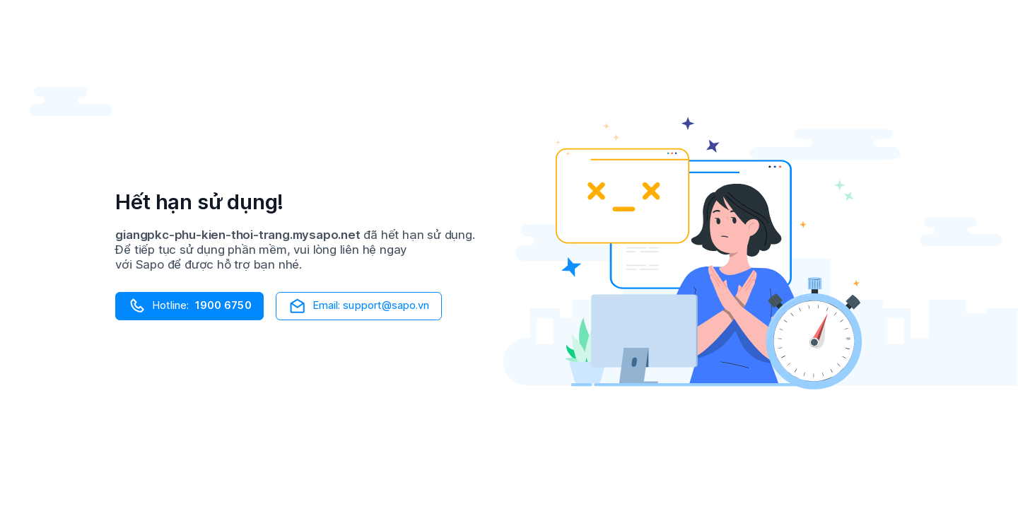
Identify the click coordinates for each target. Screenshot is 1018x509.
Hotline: (189, 306)
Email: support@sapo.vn (358, 306)
